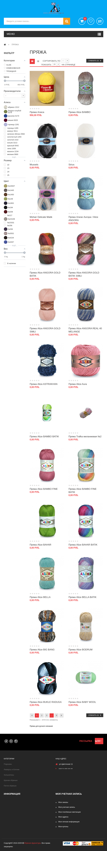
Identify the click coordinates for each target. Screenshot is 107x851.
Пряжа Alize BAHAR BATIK (82, 544)
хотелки (90, 21)
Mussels (34, 164)
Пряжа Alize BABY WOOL (82, 702)
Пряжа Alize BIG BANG (42, 649)
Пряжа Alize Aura (77, 384)
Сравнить (99, 21)
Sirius (71, 164)
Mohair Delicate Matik (41, 217)
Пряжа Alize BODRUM (80, 649)
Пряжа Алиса (37, 112)
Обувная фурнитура (32, 843)
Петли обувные (10, 786)
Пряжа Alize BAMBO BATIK (44, 436)
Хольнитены (9, 775)
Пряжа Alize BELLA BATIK (82, 597)
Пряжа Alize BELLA (40, 597)
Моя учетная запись (66, 807)
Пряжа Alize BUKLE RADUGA (46, 702)
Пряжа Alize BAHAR (40, 544)
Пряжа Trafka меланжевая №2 (84, 436)
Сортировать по (51, 61)
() (84, 19)
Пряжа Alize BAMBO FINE (44, 489)
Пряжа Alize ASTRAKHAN (43, 384)
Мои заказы (63, 802)
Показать (46, 65)
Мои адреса (63, 817)
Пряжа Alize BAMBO (79, 112)
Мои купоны (63, 826)
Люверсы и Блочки (11, 769)
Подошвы (8, 764)
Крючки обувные (11, 780)
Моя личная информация (69, 822)
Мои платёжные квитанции (69, 812)
